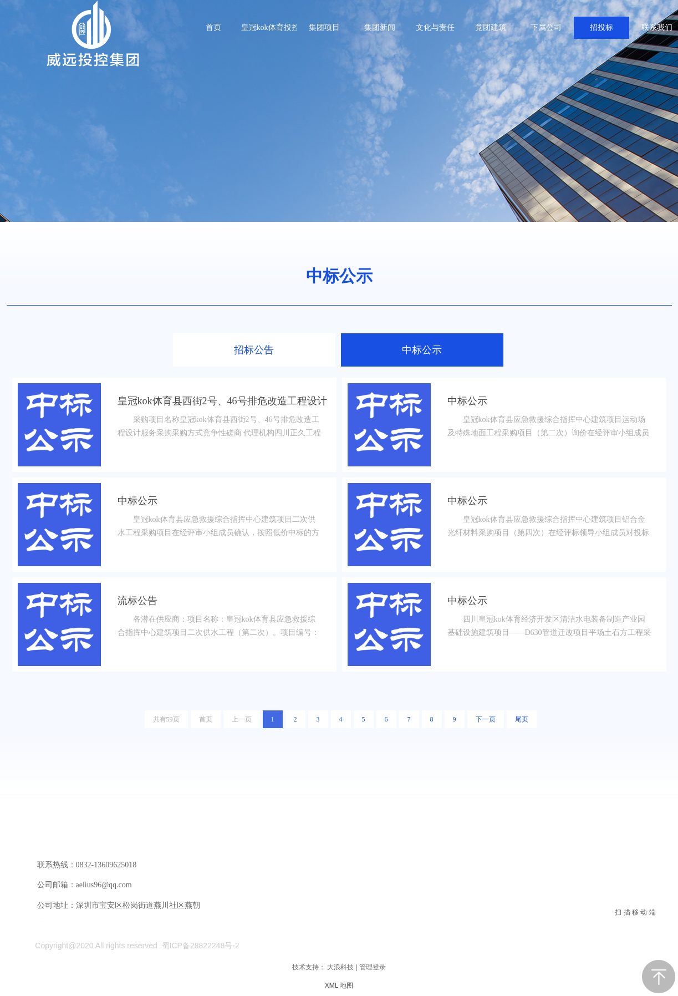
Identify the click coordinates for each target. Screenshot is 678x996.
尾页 (521, 719)
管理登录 (372, 967)
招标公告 (254, 349)
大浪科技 (340, 967)
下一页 (486, 719)
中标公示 (339, 276)
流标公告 (137, 600)
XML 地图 (339, 985)
